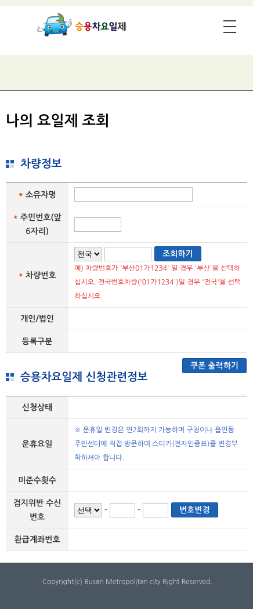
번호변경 (194, 510)
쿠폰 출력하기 (214, 366)
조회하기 (177, 254)
